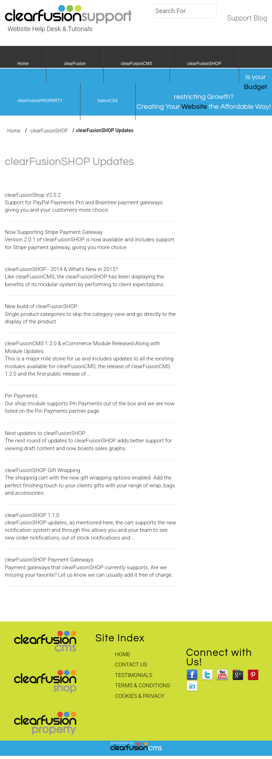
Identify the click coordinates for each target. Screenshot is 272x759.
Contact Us (131, 664)
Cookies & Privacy (140, 696)
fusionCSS (108, 100)
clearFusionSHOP (204, 63)
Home (23, 63)
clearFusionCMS (136, 63)
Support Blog (247, 18)
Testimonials (133, 675)
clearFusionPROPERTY (40, 100)
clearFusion (75, 63)
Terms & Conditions (142, 685)
